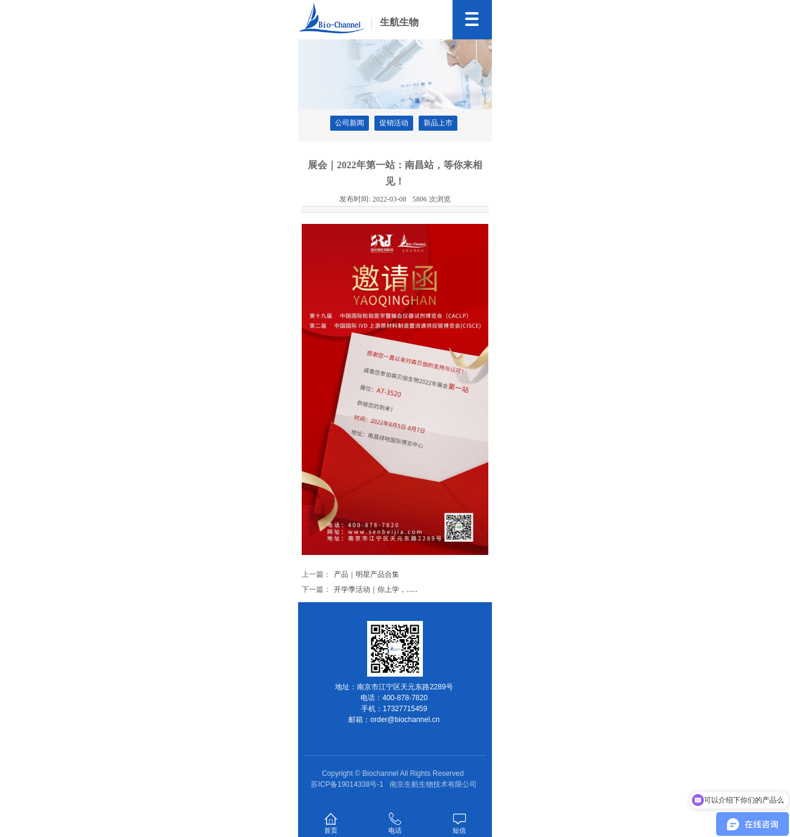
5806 (432, 199)
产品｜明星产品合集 (366, 574)
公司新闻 (349, 123)
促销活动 (393, 123)
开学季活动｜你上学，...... (375, 589)
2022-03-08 (372, 199)
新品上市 (438, 123)
